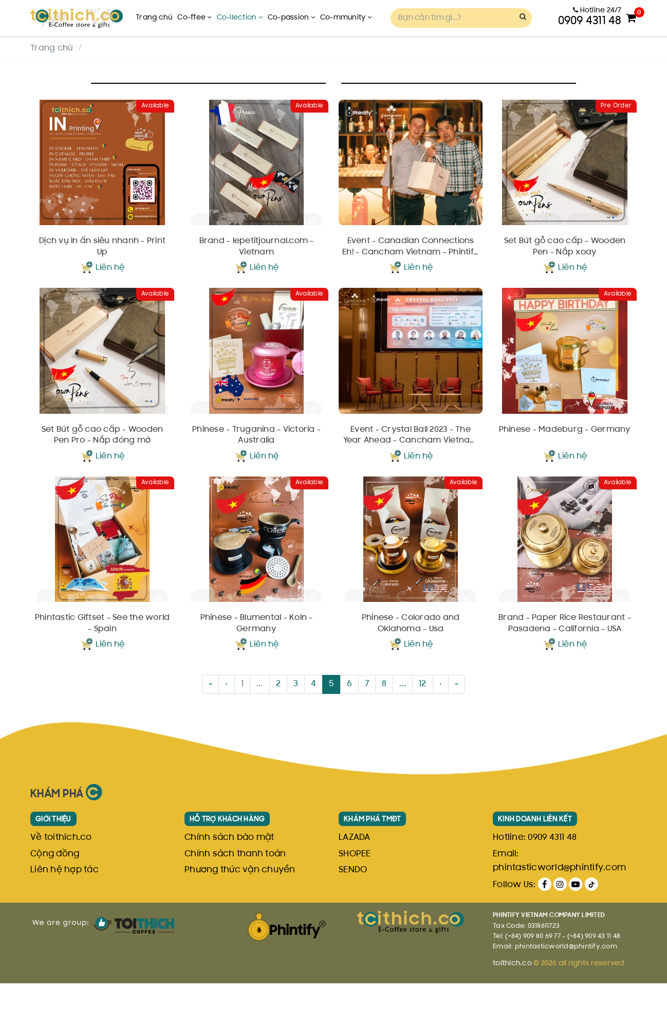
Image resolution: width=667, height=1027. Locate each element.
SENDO (353, 914)
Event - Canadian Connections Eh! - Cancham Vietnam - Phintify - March (410, 262)
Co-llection (240, 18)
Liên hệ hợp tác (64, 914)
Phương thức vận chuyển (239, 914)
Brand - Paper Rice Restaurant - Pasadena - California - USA (565, 667)
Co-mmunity (346, 18)
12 (423, 728)
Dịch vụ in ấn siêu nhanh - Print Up (102, 261)
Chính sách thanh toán (235, 898)
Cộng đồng (54, 898)
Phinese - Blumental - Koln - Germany (256, 667)
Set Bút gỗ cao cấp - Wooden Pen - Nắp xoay (565, 261)
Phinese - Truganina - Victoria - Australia (256, 464)
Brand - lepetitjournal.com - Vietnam (257, 261)
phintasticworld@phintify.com (559, 911)
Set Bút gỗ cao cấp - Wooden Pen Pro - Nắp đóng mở (102, 464)
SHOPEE (355, 898)
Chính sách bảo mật (229, 882)
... (259, 728)
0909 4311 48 (552, 882)
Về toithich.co (61, 882)
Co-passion (291, 18)
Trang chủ (154, 18)
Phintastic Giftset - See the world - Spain (102, 667)
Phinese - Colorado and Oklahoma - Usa (411, 667)
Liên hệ (110, 282)
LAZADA (354, 882)
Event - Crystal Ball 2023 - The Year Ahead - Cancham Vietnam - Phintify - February (411, 465)
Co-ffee (194, 18)
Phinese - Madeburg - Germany (565, 459)
